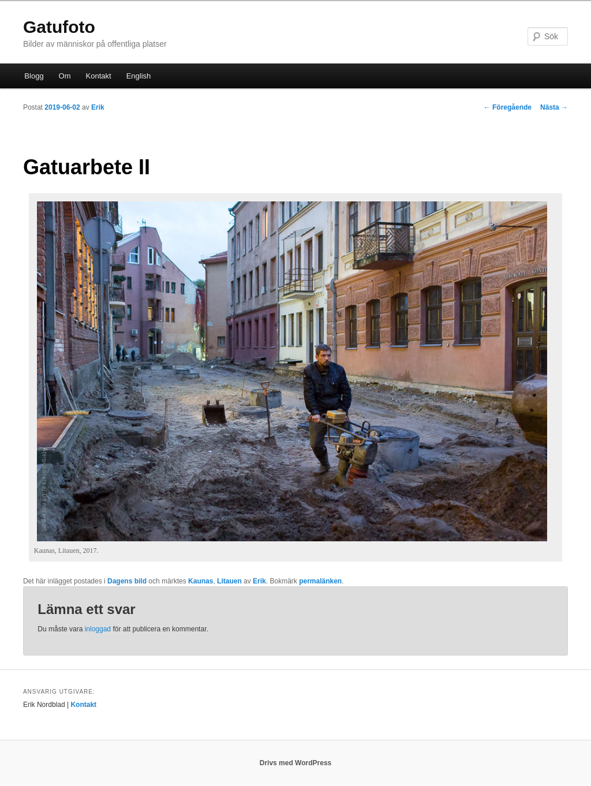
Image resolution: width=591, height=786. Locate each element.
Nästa (554, 107)
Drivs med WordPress (296, 763)
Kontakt (98, 76)
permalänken (320, 581)
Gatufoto (59, 26)
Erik (97, 107)
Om (65, 76)
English (138, 76)
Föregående (508, 107)
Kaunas (200, 581)
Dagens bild (127, 581)
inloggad (98, 629)
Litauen (229, 581)
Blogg (33, 76)
